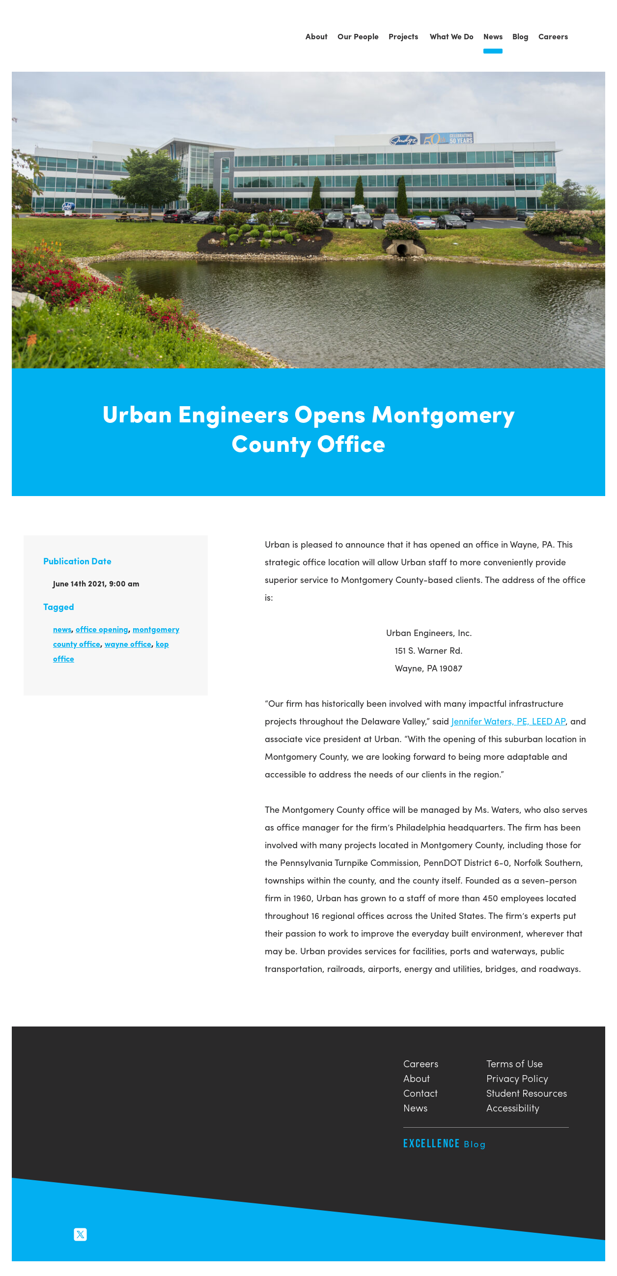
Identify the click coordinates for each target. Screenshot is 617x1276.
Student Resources (526, 1091)
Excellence (444, 1143)
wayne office (128, 643)
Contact (420, 1091)
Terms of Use (514, 1062)
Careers (420, 1062)
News (415, 1106)
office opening (102, 629)
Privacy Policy (517, 1077)
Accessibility (512, 1106)
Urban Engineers (66, 37)
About (416, 1077)
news (62, 629)
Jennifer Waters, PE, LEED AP (508, 721)
